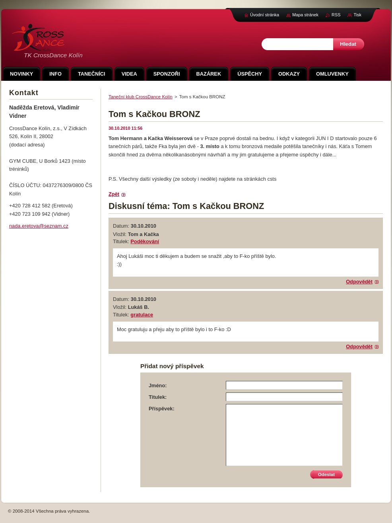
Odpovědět (359, 282)
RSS (336, 14)
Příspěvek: (162, 409)
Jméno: (158, 385)
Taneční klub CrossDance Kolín (141, 96)
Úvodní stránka (264, 14)
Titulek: (158, 397)
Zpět (114, 194)
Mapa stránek (305, 14)
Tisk (357, 14)
